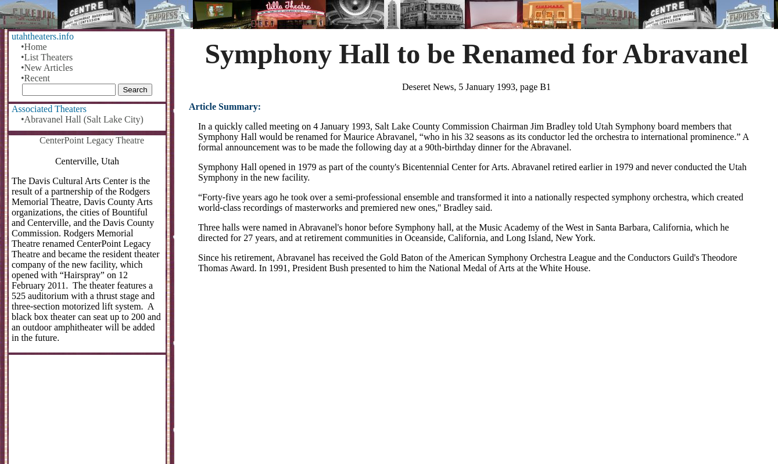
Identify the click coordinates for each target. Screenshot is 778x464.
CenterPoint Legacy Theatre (92, 140)
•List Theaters (47, 57)
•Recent (35, 78)
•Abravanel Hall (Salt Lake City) (82, 119)
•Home (34, 47)
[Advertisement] (476, 373)
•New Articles (47, 68)
